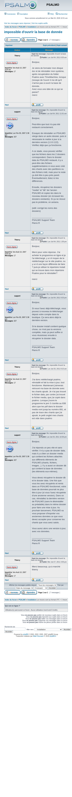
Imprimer (9, 45)
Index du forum (11, 27)
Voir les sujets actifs (40, 23)
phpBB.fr (53, 636)
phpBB (25, 634)
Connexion (10, 14)
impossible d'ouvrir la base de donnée (33, 32)
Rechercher (62, 14)
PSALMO (22, 27)
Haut (7, 105)
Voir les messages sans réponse (17, 23)
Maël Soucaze (38, 636)
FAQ (51, 14)
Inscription (22, 14)
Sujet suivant (62, 45)
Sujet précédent (49, 45)
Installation (32, 27)
